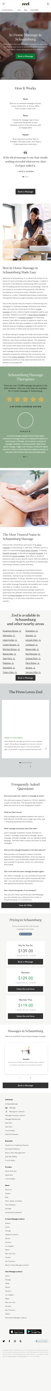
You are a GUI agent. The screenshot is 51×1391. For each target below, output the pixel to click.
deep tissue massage (37, 315)
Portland (8, 1306)
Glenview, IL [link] (9, 635)
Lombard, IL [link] (32, 644)
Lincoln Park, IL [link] (33, 640)
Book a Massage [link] (25, 56)
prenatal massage (26, 317)
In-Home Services (8, 10)
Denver (7, 1238)
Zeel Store (8, 1127)
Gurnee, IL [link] (31, 635)
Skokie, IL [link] (30, 667)
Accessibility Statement (13, 1212)
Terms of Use (12, 1356)
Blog (6, 1197)
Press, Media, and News (13, 1201)
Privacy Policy (23, 1356)
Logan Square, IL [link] (11, 644)
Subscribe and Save (25, 989)
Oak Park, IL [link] (9, 658)
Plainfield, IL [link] (9, 667)
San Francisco (10, 1261)
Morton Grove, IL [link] (11, 649)
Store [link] (19, 10)
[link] (25, 3)
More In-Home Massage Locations (17, 1265)
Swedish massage (10, 553)
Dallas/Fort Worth (11, 1235)
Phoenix (8, 1257)
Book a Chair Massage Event (15, 1153)
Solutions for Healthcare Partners (17, 1145)
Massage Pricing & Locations (15, 1115)
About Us (8, 1190)
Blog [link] (25, 10)
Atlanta (7, 1223)
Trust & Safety (10, 1131)
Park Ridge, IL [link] (33, 663)
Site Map (8, 1209)
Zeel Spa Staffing (11, 1157)
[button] (23, 176)
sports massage (18, 556)
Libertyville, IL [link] (10, 640)
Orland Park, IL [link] (33, 658)
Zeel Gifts (8, 1123)
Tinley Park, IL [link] (10, 672)
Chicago (8, 1231)
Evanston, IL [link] (32, 630)
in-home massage (17, 357)
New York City (10, 1254)
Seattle (7, 1314)
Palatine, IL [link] (8, 663)
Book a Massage (25, 191)
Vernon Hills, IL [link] (33, 672)
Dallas (7, 1283)
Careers (8, 1193)
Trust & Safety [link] (34, 10)
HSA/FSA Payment (11, 1134)
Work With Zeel (10, 1171)
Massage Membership (12, 1119)
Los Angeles (9, 1246)
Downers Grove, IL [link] (12, 630)
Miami (7, 1250)
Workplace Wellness (12, 1149)
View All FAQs (25, 905)
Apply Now (9, 1175)
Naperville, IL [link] (32, 649)
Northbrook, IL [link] (33, 653)
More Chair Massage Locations (16, 1318)
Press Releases (10, 1205)
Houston (8, 1242)
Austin (7, 1227)
